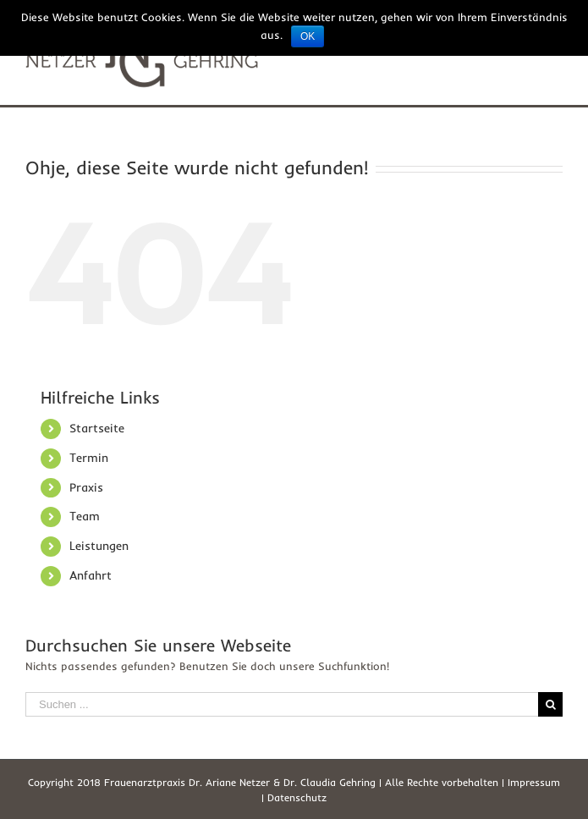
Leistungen (99, 545)
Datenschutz (297, 797)
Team (84, 516)
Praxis (86, 487)
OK (307, 36)
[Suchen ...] (281, 704)
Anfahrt (90, 575)
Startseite (96, 428)
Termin (88, 457)
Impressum (534, 782)
